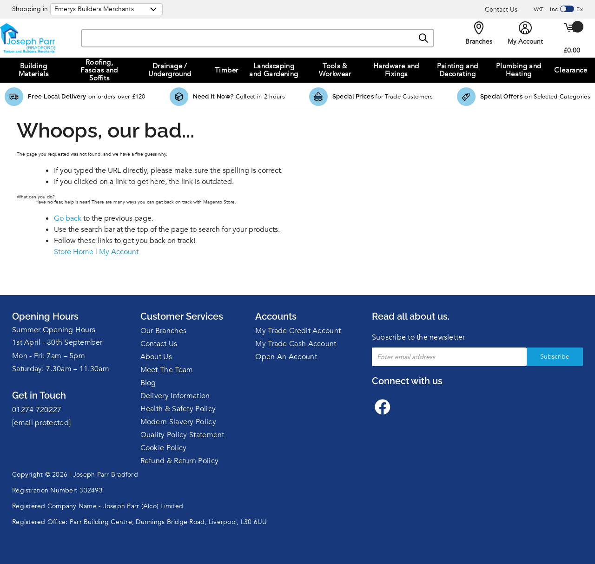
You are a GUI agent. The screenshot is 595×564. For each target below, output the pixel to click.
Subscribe (554, 356)
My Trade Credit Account (298, 330)
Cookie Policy (163, 448)
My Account (119, 252)
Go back (67, 218)
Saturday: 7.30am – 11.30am (60, 369)
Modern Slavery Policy (178, 421)
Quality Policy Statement (182, 434)
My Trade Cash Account (295, 343)
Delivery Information (175, 395)
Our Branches (163, 330)
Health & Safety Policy (178, 408)
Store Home (73, 252)
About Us (156, 356)
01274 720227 (37, 409)
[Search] (424, 38)
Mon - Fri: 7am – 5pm (48, 356)
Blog (148, 382)
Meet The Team (166, 369)
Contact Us (501, 9)
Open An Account (286, 356)
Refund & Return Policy (179, 461)
